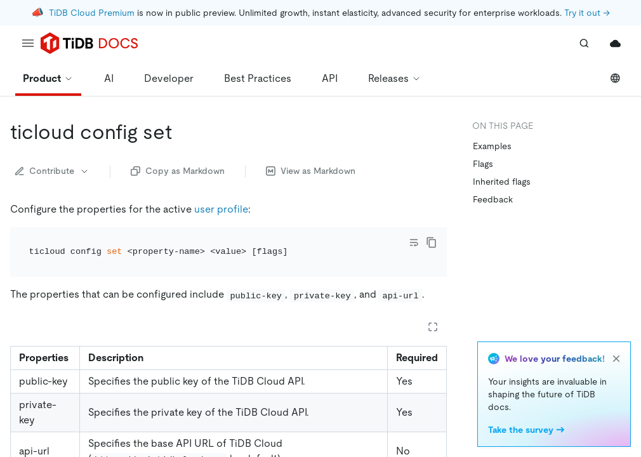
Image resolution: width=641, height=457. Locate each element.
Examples (492, 146)
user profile (221, 209)
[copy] (431, 242)
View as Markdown (310, 171)
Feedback (493, 199)
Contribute (52, 171)
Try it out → (587, 13)
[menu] (28, 43)
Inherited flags (502, 181)
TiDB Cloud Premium (92, 13)
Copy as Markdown (178, 171)
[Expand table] (433, 327)
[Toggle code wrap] (414, 242)
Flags (483, 164)
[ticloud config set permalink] (182, 132)
